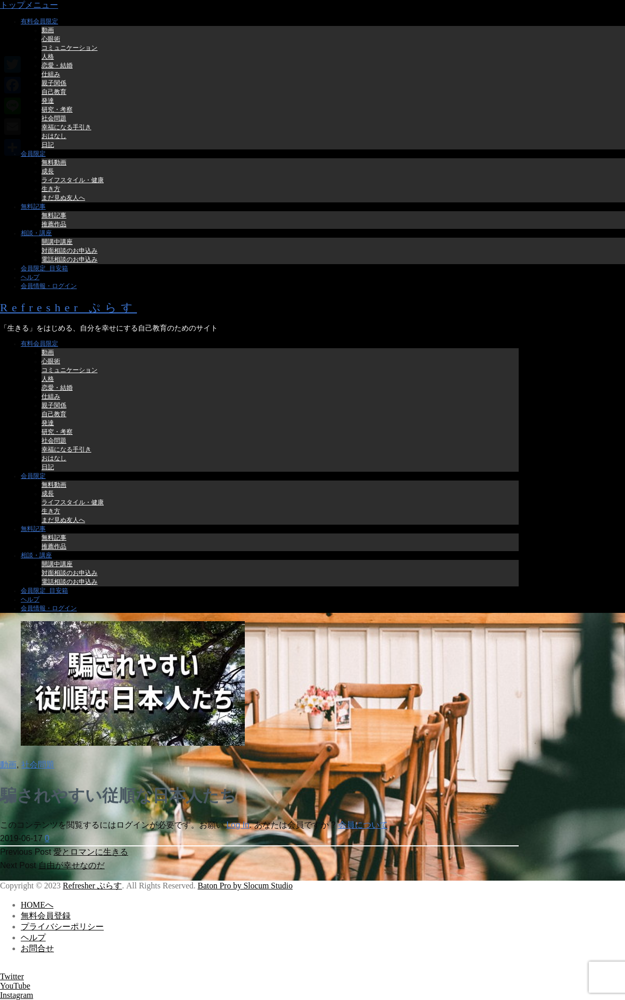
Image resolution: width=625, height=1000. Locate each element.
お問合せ (37, 948)
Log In (237, 824)
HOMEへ (37, 904)
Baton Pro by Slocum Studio (245, 885)
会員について (363, 824)
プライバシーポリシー (62, 926)
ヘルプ (33, 937)
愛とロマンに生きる (90, 851)
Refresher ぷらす (68, 307)
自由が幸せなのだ (71, 865)
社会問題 (37, 764)
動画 (8, 764)
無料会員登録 (46, 915)
